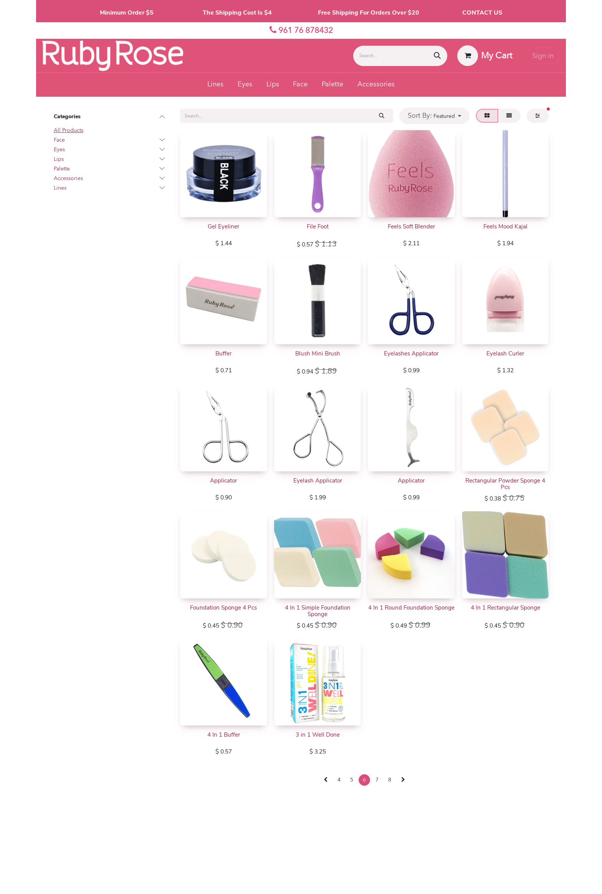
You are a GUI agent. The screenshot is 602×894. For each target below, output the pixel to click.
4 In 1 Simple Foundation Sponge (317, 611)
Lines (60, 188)
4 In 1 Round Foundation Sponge (411, 607)
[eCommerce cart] (485, 55)
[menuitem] (215, 85)
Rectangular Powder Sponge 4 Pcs (505, 484)
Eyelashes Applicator (411, 353)
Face (59, 140)
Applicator (223, 480)
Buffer (223, 353)
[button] (434, 115)
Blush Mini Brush (317, 353)
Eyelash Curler (505, 353)
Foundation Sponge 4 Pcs (223, 607)
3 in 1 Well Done (317, 735)
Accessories (68, 178)
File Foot (317, 226)
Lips (59, 159)
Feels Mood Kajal (505, 226)
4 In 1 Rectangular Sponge (505, 607)
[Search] (437, 56)
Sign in (543, 56)
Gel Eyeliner (223, 226)
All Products (68, 130)
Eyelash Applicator (317, 480)
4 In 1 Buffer (223, 735)
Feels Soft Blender (411, 226)
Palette (62, 168)
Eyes (59, 149)
